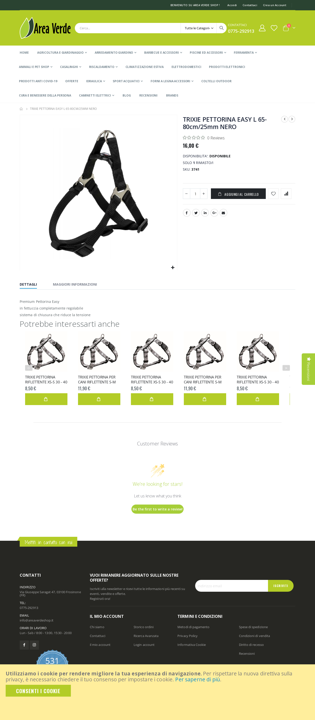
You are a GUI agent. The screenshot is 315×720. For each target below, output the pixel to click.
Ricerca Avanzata (146, 636)
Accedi (232, 5)
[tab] (32, 285)
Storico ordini (144, 627)
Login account (144, 644)
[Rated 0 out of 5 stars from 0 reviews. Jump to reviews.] (204, 137)
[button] (172, 267)
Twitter (196, 214)
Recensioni (247, 653)
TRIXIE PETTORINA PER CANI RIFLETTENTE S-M (96, 379)
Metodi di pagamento (193, 627)
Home (21, 109)
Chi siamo (97, 627)
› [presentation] (286, 367)
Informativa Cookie (191, 644)
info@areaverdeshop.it (36, 620)
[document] (158, 684)
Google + (214, 214)
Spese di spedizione (253, 627)
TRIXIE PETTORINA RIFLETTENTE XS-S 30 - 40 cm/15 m (46, 379)
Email (223, 214)
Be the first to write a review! (158, 509)
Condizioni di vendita (254, 636)
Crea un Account (274, 5)
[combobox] (151, 28)
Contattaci (250, 5)
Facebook (187, 214)
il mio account (100, 644)
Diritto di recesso (251, 644)
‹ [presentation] (29, 367)
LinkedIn (205, 214)
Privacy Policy (187, 636)
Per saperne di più (197, 679)
